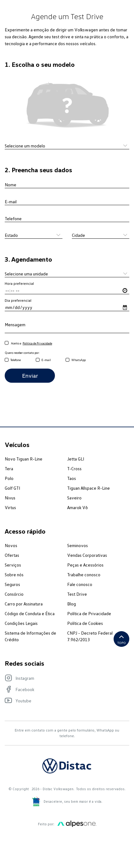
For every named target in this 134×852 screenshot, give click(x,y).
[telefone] (6, 360)
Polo (9, 478)
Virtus (10, 507)
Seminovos (77, 545)
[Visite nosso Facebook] (64, 689)
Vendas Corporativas (87, 555)
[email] (38, 360)
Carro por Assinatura (24, 603)
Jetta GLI (75, 458)
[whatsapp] (67, 360)
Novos (11, 545)
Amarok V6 (77, 507)
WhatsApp (78, 360)
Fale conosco (79, 584)
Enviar (30, 375)
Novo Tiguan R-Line (23, 458)
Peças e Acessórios (85, 564)
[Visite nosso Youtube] (64, 700)
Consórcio (14, 594)
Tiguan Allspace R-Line (88, 488)
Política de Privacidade (89, 613)
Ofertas (12, 555)
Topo (121, 639)
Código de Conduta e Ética (30, 613)
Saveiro (74, 497)
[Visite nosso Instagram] (64, 678)
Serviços (13, 564)
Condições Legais (21, 623)
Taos (71, 478)
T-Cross (74, 468)
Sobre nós (14, 574)
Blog (71, 603)
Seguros (12, 584)
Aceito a (28, 343)
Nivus (10, 497)
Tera (9, 468)
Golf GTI (12, 488)
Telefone (15, 360)
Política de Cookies (85, 623)
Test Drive (77, 594)
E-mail (46, 360)
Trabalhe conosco (83, 574)
